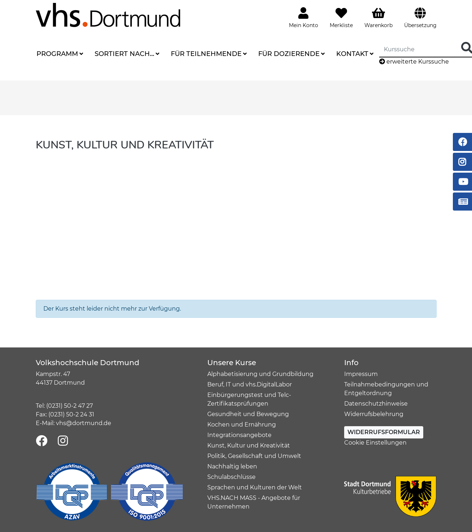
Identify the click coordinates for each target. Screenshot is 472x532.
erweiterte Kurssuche (414, 61)
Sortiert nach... (124, 54)
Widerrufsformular (383, 432)
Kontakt (352, 54)
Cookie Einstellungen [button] (375, 442)
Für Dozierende (289, 54)
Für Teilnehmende (206, 54)
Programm (57, 54)
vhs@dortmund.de (83, 423)
